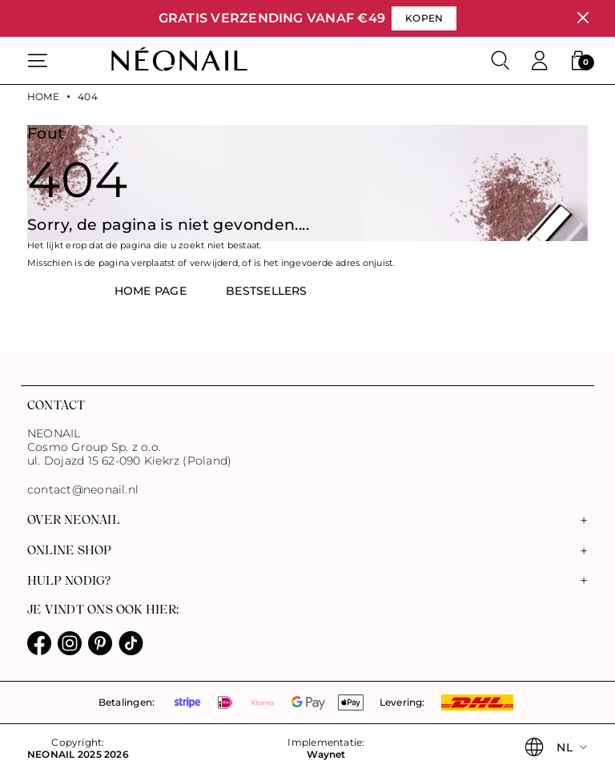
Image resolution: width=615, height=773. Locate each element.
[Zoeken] (500, 60)
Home (43, 97)
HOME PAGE (151, 291)
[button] (578, 60)
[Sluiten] (583, 18)
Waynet (326, 754)
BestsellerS (267, 291)
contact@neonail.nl (83, 490)
